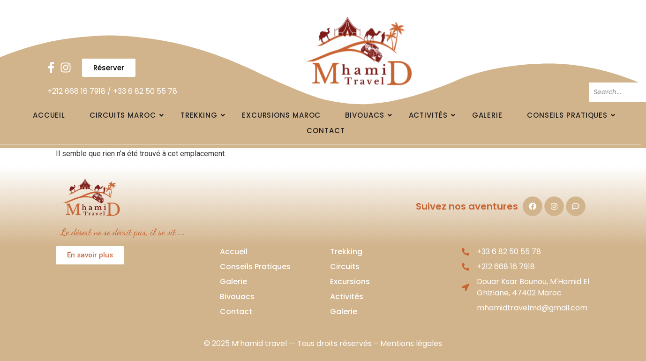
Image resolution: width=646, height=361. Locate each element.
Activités (431, 115)
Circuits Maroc (126, 115)
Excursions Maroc (281, 115)
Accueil (49, 115)
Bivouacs (368, 115)
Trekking (202, 115)
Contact (326, 130)
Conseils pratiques (570, 115)
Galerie (487, 115)
